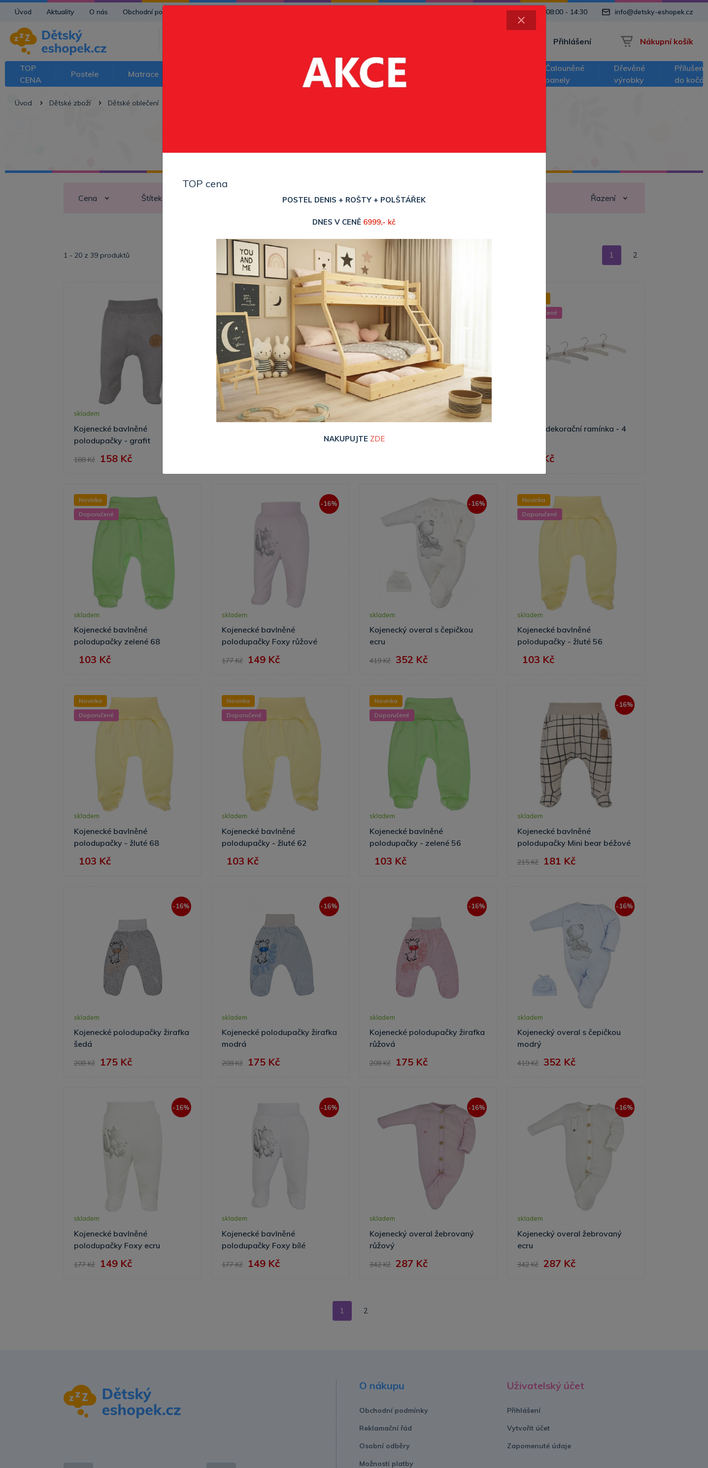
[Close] (521, 20)
